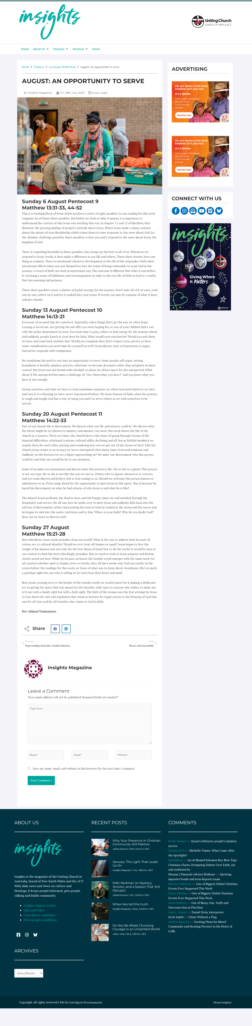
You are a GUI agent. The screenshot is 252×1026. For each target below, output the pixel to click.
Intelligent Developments (86, 1006)
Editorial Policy (34, 914)
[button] (41, 49)
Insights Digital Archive (39, 909)
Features (39, 67)
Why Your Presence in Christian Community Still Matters (136, 846)
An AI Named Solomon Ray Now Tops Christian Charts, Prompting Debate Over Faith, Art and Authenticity (202, 868)
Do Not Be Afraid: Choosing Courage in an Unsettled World (136, 931)
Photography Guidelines (40, 923)
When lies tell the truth (130, 908)
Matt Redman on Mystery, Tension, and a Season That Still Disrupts (136, 890)
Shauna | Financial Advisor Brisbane (191, 878)
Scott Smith (175, 920)
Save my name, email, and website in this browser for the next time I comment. (84, 772)
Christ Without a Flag (202, 920)
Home (25, 67)
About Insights (222, 1006)
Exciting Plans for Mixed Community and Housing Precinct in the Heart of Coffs (200, 930)
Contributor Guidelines (39, 919)
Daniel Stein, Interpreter (208, 916)
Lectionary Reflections (62, 67)
